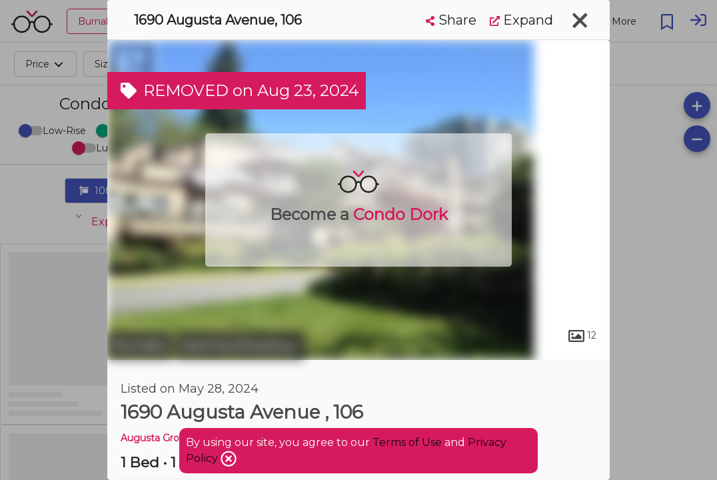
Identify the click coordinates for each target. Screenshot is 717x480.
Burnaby (139, 345)
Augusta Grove (156, 438)
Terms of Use (407, 442)
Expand (521, 20)
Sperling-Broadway (239, 345)
